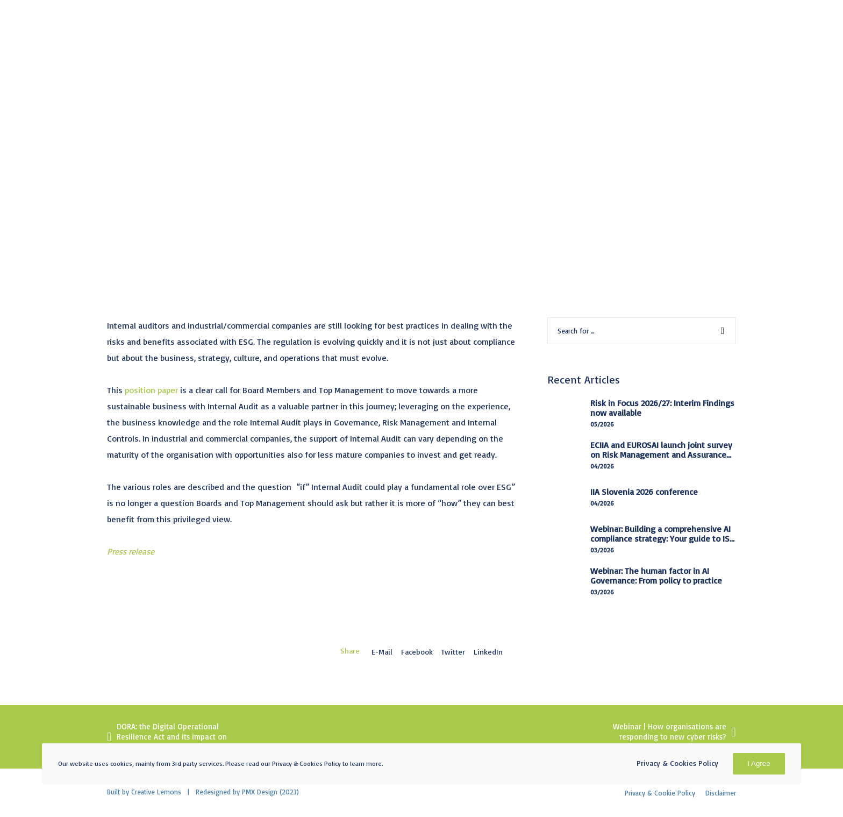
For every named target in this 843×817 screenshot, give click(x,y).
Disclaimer (720, 792)
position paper (151, 390)
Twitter (453, 651)
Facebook (417, 651)
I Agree (758, 763)
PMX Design (259, 791)
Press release (130, 551)
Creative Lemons (156, 791)
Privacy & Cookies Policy (677, 763)
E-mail (382, 651)
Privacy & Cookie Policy (660, 792)
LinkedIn (488, 651)
